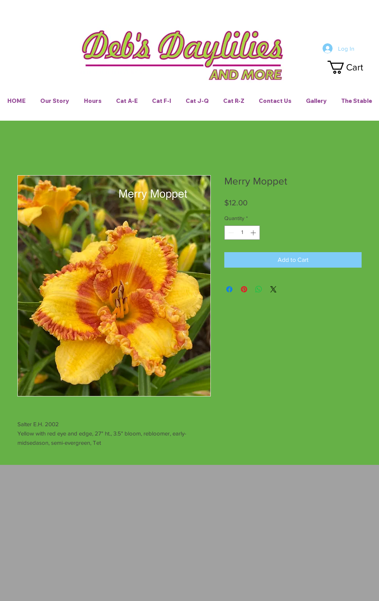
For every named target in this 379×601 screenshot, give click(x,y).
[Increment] (254, 232)
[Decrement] (230, 232)
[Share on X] (273, 289)
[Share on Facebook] (229, 289)
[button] (352, 67)
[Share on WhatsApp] (258, 289)
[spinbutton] (242, 232)
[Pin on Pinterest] (244, 289)
